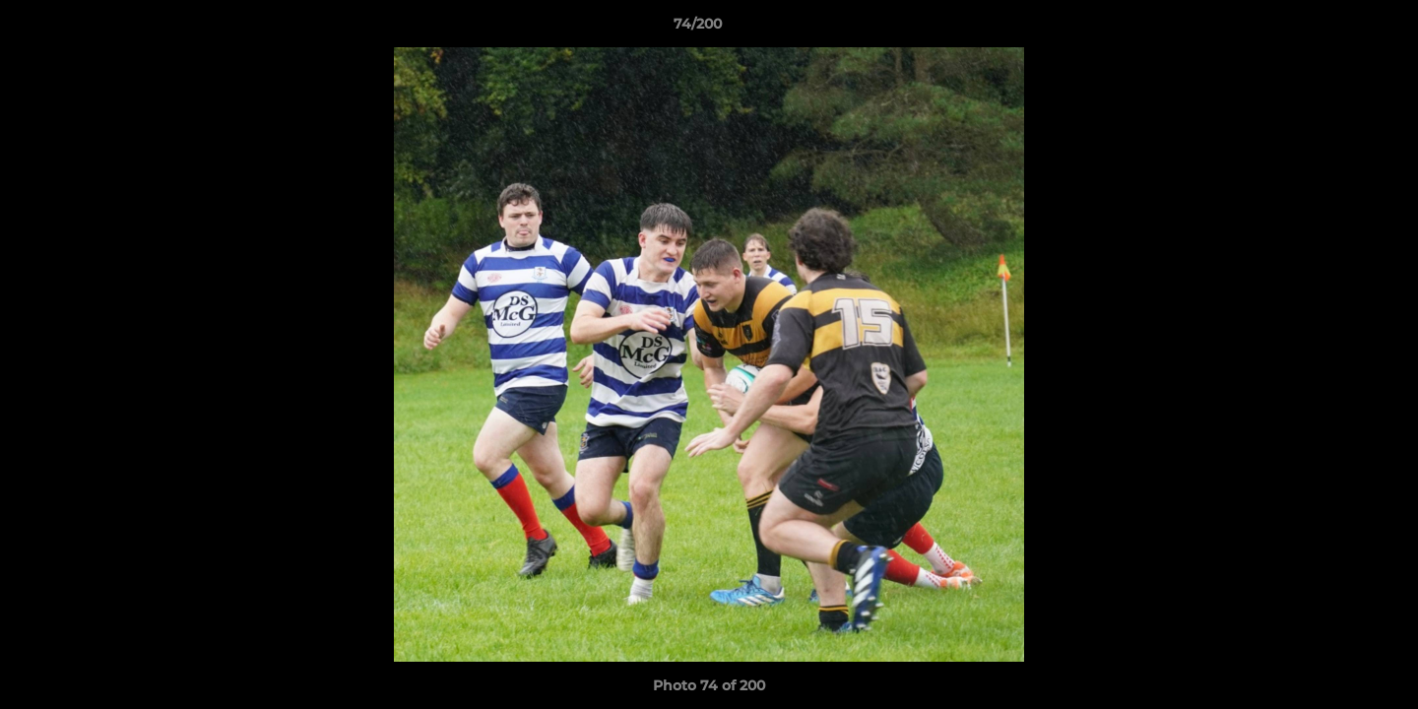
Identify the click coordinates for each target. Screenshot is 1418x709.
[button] (1335, 28)
